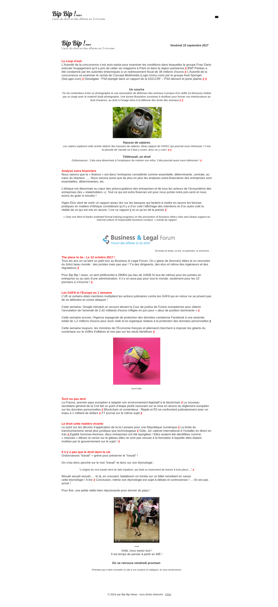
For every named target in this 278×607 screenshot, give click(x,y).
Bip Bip (62, 13)
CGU (168, 594)
